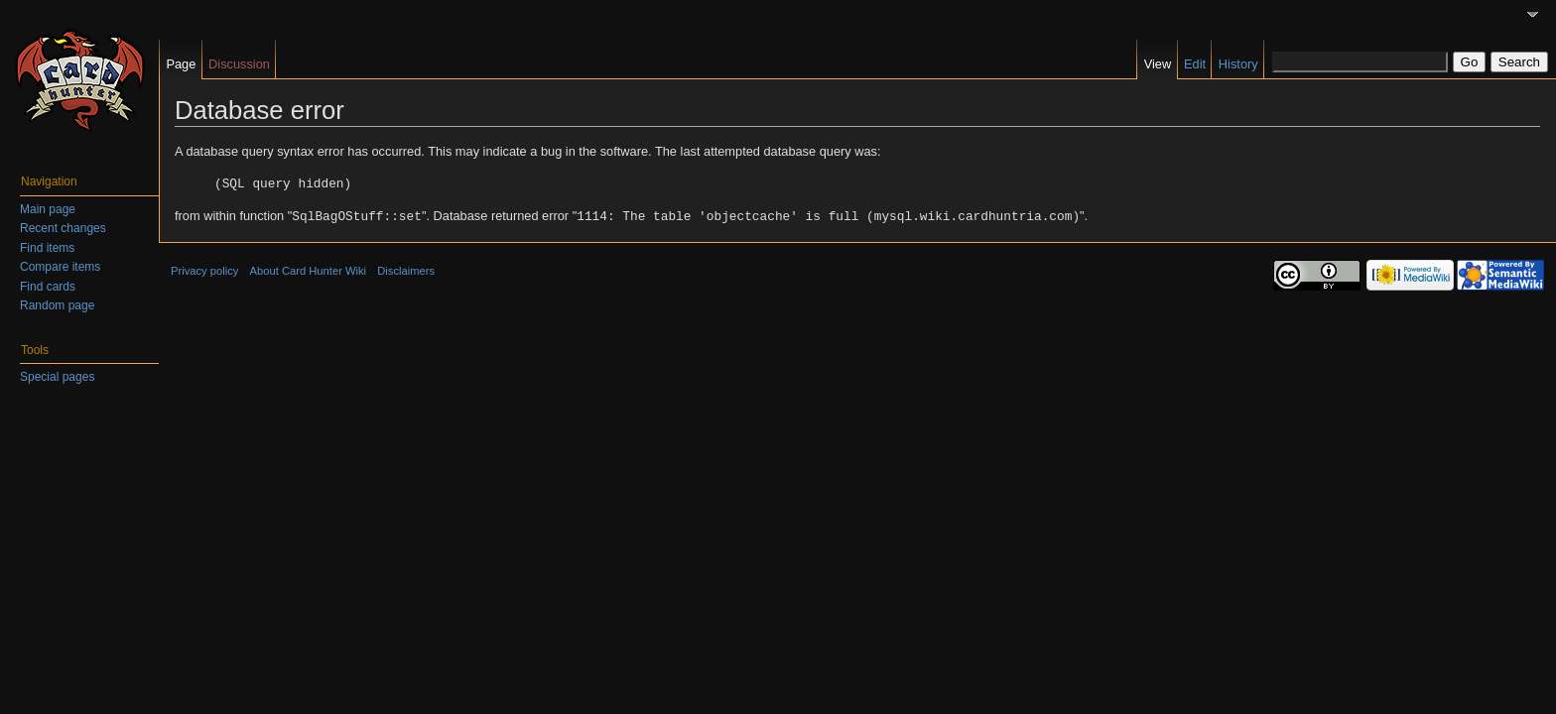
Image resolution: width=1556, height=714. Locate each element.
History (1238, 64)
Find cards (47, 287)
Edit (1195, 64)
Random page (57, 305)
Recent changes (63, 228)
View (1158, 64)
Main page (47, 209)
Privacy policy (204, 269)
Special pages (57, 377)
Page (180, 64)
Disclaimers (406, 269)
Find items (47, 248)
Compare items (60, 267)
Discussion (239, 64)
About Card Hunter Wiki (308, 269)
